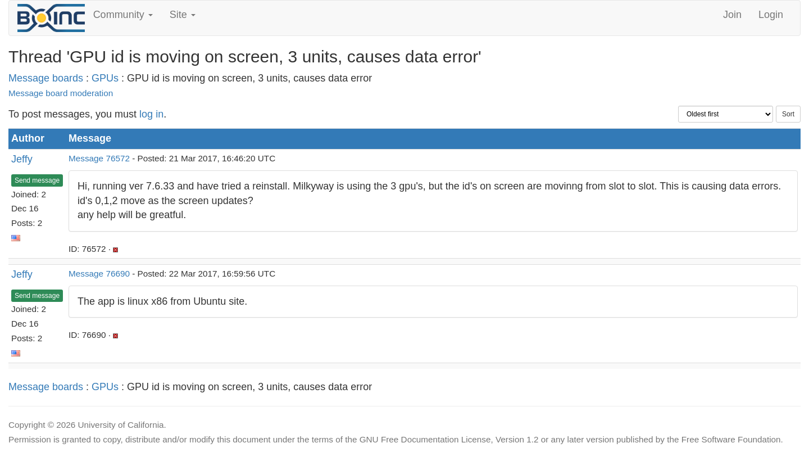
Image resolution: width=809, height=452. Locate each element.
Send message (37, 180)
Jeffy (22, 159)
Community (123, 14)
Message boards (45, 78)
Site (183, 14)
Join (732, 14)
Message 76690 (99, 273)
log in (151, 114)
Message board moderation (60, 93)
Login (770, 14)
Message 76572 (99, 158)
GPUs (105, 78)
